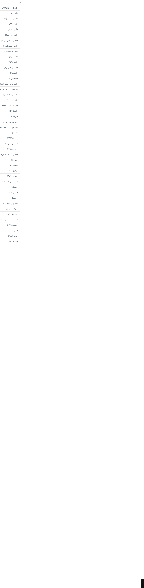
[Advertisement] (72, 63)
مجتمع (40, 25)
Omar (72, 511)
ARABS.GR (121, 5)
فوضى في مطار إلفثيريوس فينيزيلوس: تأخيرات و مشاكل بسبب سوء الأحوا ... (69, 563)
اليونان (133, 29)
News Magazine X (87, 583)
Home (46, 25)
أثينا (139, 29)
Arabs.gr (6, 416)
